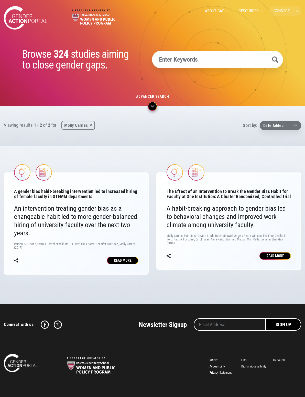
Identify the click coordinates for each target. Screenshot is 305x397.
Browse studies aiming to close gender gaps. (75, 59)
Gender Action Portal (25, 18)
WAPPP (214, 360)
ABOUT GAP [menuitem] (215, 10)
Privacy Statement (221, 372)
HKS (243, 360)
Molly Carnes (76, 125)
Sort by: (250, 125)
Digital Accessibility (253, 366)
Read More (123, 260)
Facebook (45, 325)
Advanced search (152, 96)
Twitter (58, 325)
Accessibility (217, 366)
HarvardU (279, 360)
